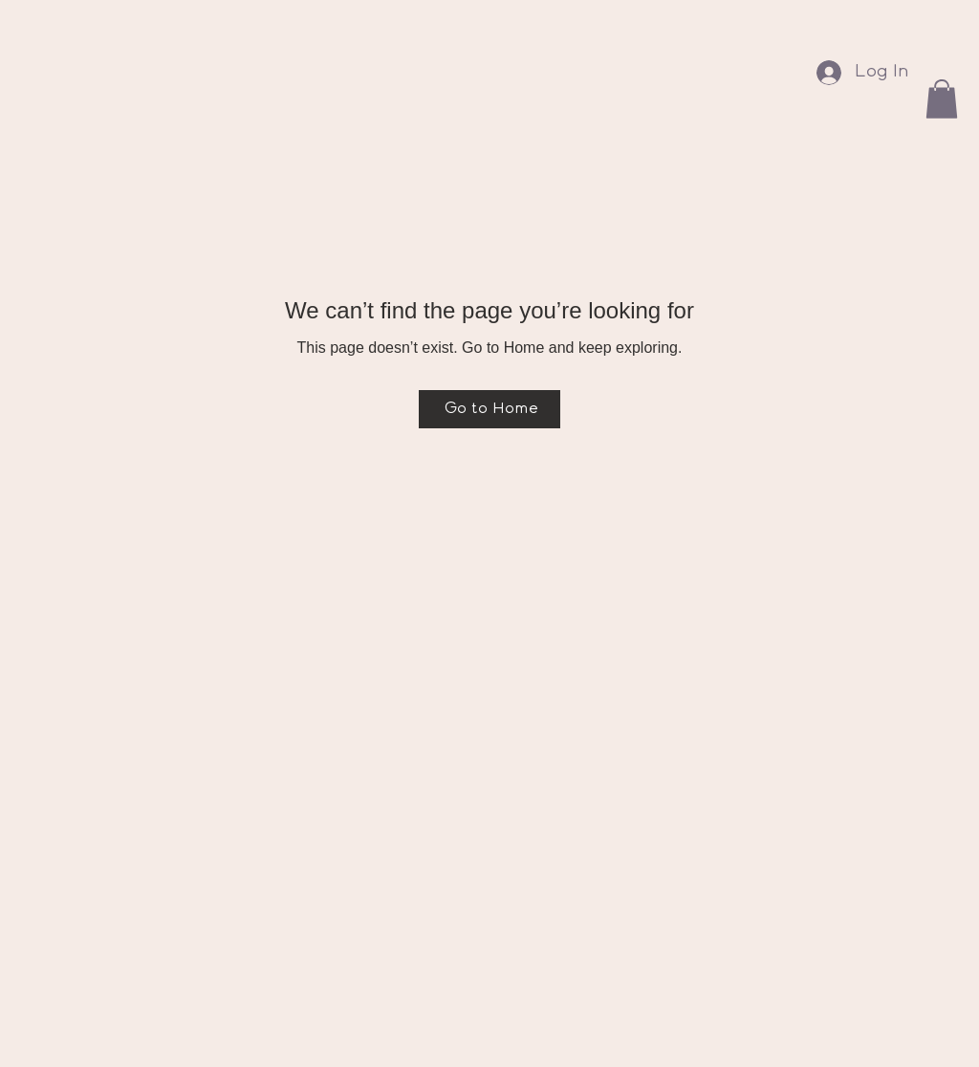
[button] (941, 99)
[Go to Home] (489, 409)
